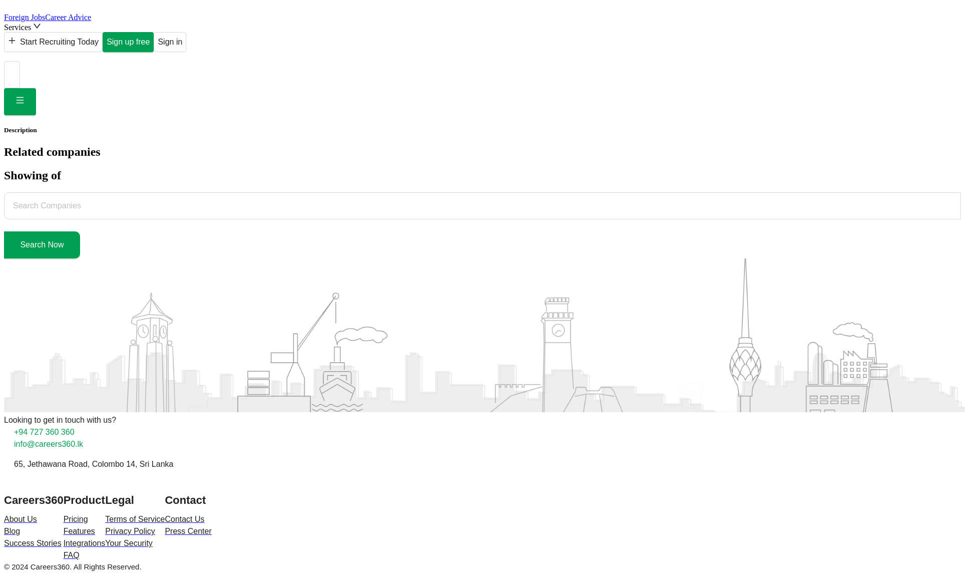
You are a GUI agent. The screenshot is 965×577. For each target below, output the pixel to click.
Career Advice (68, 17)
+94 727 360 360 (44, 432)
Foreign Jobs (24, 17)
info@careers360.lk (48, 444)
